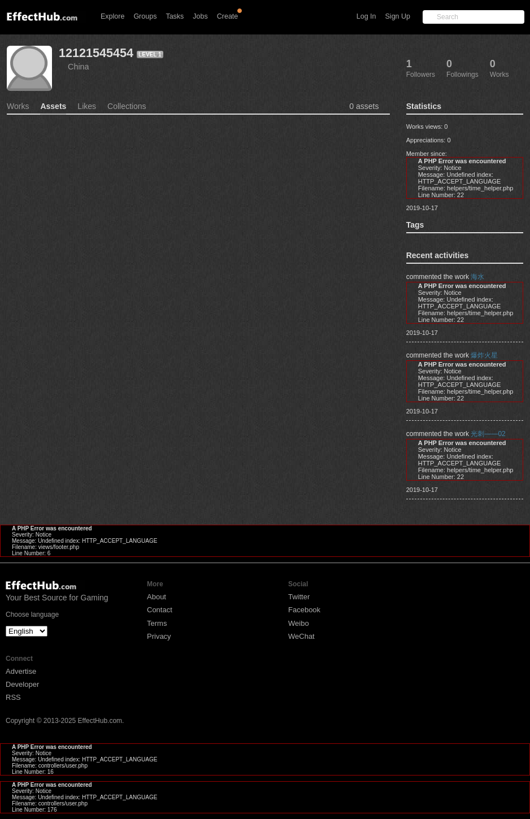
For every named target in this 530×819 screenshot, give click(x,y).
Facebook (304, 609)
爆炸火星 (484, 355)
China (78, 66)
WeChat (301, 636)
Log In (366, 16)
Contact (159, 609)
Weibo (298, 623)
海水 (477, 277)
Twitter (299, 597)
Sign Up (397, 16)
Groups (145, 16)
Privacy (159, 636)
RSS (13, 697)
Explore (112, 16)
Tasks (175, 16)
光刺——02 (488, 434)
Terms (157, 623)
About (156, 597)
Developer (22, 684)
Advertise (21, 671)
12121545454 (96, 53)
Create (227, 16)
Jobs (200, 16)
